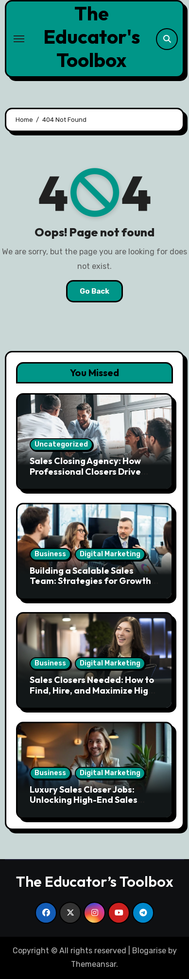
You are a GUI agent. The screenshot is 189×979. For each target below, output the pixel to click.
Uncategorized (61, 444)
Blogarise (149, 950)
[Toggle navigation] (19, 39)
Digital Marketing (110, 554)
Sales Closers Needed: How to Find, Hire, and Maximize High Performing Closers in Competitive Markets (92, 695)
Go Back (94, 291)
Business (50, 554)
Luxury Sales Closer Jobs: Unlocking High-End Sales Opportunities (83, 800)
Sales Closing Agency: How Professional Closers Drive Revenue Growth (85, 471)
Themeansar (93, 964)
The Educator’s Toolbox (94, 881)
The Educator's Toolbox (91, 36)
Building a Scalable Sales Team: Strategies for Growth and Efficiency (90, 581)
